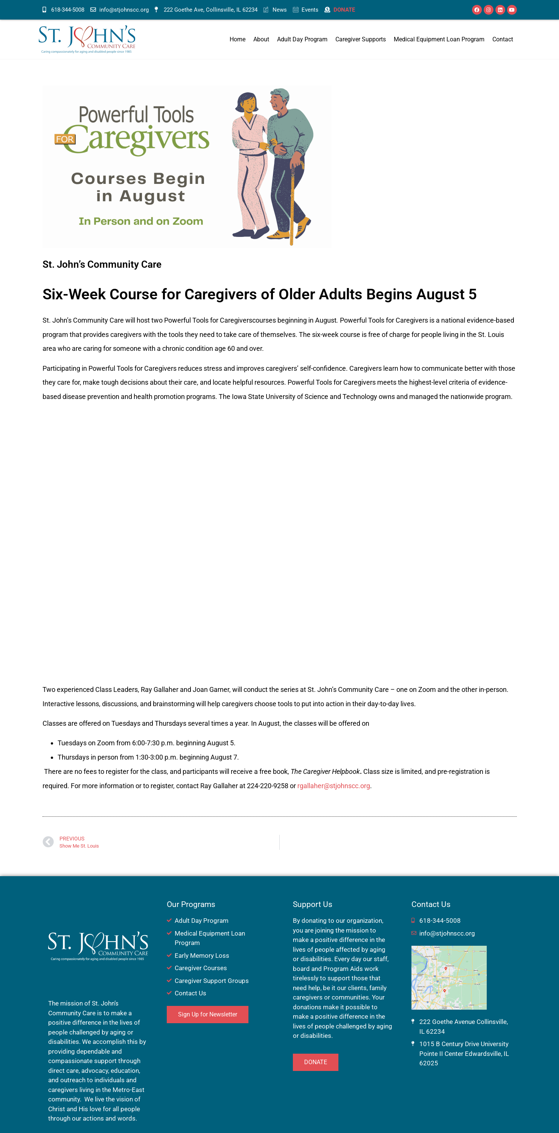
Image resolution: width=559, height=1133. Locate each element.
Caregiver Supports (360, 39)
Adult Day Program (302, 39)
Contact (502, 39)
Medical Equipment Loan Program (439, 39)
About (261, 39)
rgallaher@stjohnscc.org (333, 786)
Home (237, 39)
